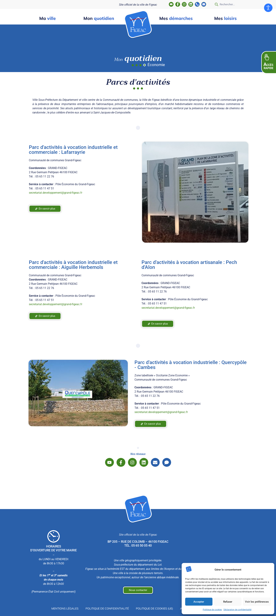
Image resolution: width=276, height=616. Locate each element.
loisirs (225, 18)
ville (47, 18)
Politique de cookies (212, 609)
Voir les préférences (257, 601)
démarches (176, 18)
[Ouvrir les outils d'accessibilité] (268, 8)
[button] (268, 62)
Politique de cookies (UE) (155, 608)
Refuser (227, 601)
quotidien (98, 18)
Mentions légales (64, 608)
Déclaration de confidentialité (237, 609)
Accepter (198, 601)
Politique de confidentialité (107, 608)
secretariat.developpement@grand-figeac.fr (55, 192)
